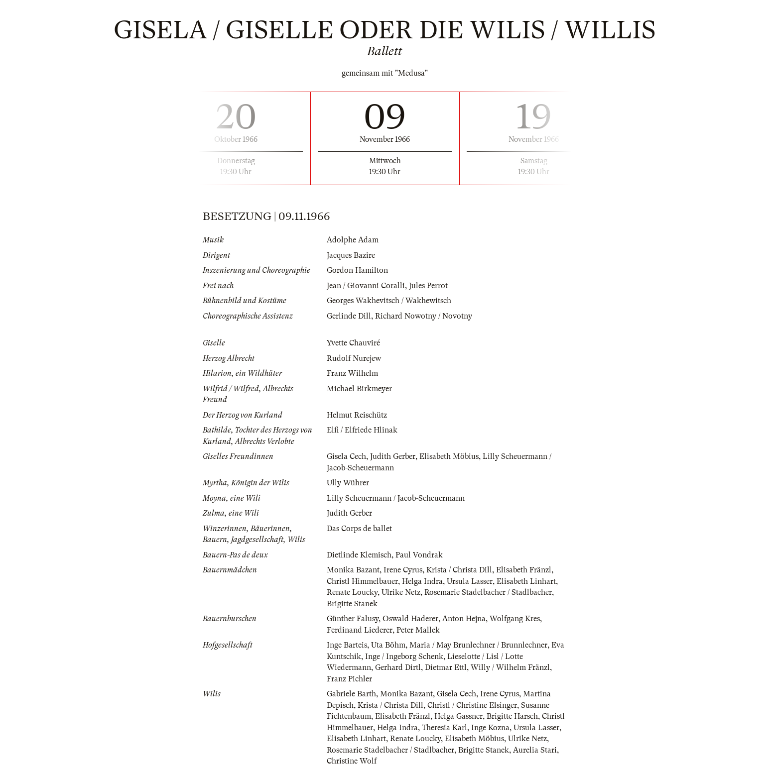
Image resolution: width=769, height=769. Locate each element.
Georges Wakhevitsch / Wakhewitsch (389, 300)
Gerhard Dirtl (398, 667)
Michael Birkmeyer (359, 388)
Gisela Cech (346, 456)
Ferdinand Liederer (359, 630)
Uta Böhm (388, 645)
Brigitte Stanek (352, 603)
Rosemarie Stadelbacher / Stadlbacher (488, 592)
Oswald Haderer (410, 618)
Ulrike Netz (401, 592)
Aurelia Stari (535, 750)
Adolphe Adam (353, 239)
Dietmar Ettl (446, 667)
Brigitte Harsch (512, 716)
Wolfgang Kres (515, 618)
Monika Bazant (353, 569)
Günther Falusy (353, 618)
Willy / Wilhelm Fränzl (510, 667)
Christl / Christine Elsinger (472, 705)
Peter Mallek (418, 630)
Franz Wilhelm (352, 373)
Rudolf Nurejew (354, 358)
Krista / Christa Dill (459, 569)
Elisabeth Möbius (449, 456)
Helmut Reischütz (357, 415)
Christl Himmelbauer (362, 581)
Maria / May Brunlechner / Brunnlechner (478, 645)
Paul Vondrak (419, 554)
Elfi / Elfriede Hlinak (362, 430)
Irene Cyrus (403, 569)
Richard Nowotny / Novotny (423, 316)
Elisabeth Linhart (526, 581)
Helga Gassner (458, 716)
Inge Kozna (490, 727)
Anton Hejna (464, 618)
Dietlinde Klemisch (359, 554)
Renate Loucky (352, 592)
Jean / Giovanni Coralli (366, 285)
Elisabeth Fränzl (523, 569)
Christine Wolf (352, 761)
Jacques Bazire (351, 255)
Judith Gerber (392, 456)
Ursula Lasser (470, 581)
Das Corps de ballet (359, 528)
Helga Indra (422, 581)
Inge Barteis (347, 645)
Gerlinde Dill (349, 316)
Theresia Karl (444, 727)
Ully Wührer (348, 482)
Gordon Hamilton (357, 270)
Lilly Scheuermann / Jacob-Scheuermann (396, 498)
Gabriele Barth (351, 693)
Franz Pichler (349, 678)
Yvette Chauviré (353, 342)
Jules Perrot (428, 285)
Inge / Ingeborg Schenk (404, 656)
